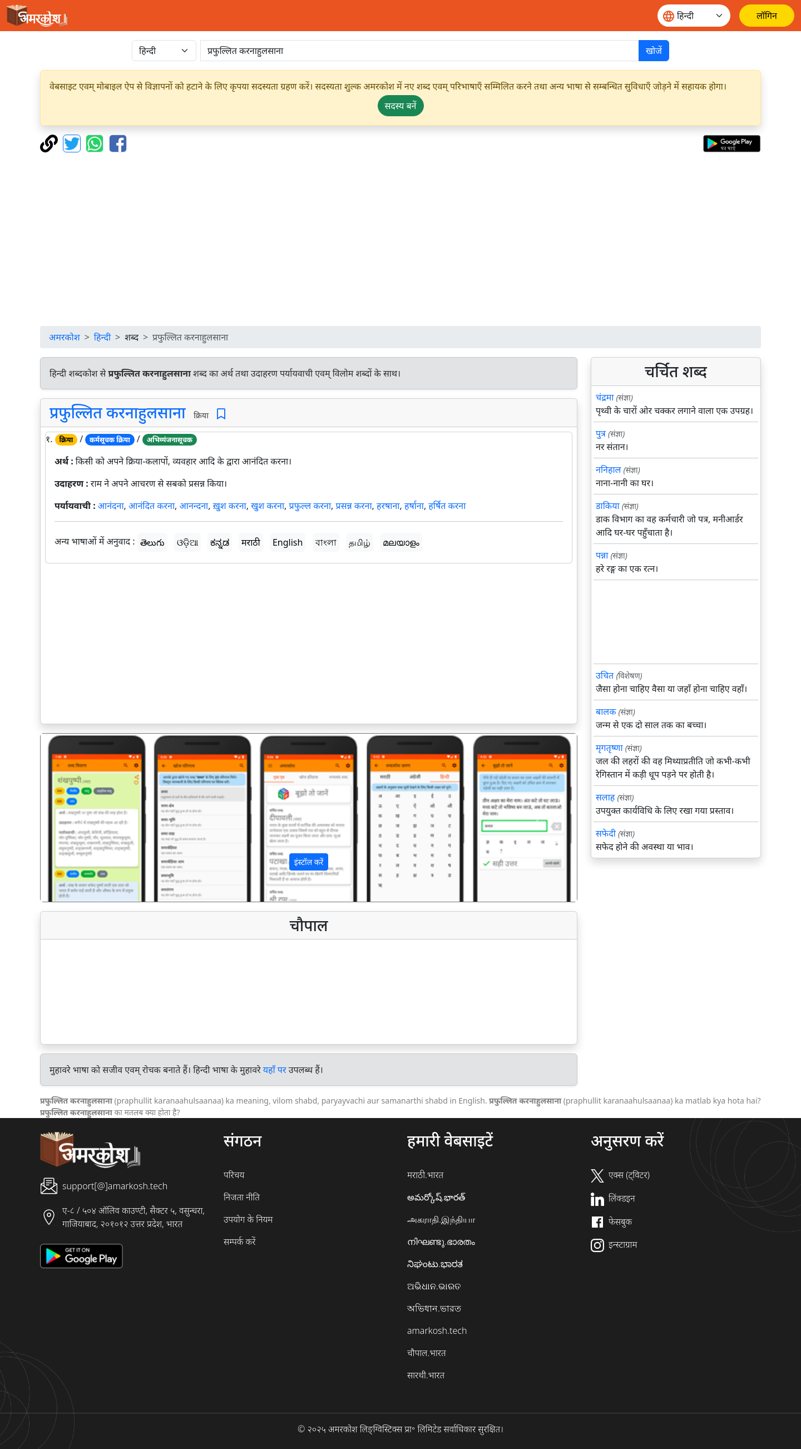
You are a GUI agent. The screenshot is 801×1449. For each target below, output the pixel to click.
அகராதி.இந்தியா (441, 1219)
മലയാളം (401, 542)
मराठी (250, 542)
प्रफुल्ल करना (310, 506)
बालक (606, 711)
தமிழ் (359, 542)
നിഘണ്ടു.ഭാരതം (441, 1241)
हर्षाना (414, 506)
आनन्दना (194, 506)
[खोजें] (419, 50)
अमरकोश (64, 337)
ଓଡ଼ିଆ (187, 542)
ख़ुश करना (229, 506)
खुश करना (267, 506)
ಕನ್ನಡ (219, 542)
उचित (605, 675)
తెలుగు (152, 542)
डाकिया (608, 506)
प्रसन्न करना (354, 506)
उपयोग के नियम (248, 1219)
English (288, 542)
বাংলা (326, 542)
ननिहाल (608, 469)
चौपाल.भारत (426, 1353)
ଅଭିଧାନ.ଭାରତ (434, 1286)
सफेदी (606, 833)
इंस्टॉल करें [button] (309, 862)
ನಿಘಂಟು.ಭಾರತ (435, 1264)
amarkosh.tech (437, 1330)
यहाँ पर (274, 1070)
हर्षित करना (447, 506)
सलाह (605, 797)
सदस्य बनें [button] (401, 106)
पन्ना (602, 555)
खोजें (654, 50)
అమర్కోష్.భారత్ (436, 1197)
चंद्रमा (605, 397)
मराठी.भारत (425, 1175)
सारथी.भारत (425, 1375)
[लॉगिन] (766, 15)
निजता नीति (242, 1197)
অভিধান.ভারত (434, 1308)
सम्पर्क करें (239, 1241)
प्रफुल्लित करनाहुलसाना (118, 412)
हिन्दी (102, 337)
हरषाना (388, 506)
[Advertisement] (400, 239)
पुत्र (601, 433)
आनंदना (111, 506)
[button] (81, 818)
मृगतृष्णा (609, 747)
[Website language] (693, 15)
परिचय (234, 1175)
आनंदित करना (151, 506)
